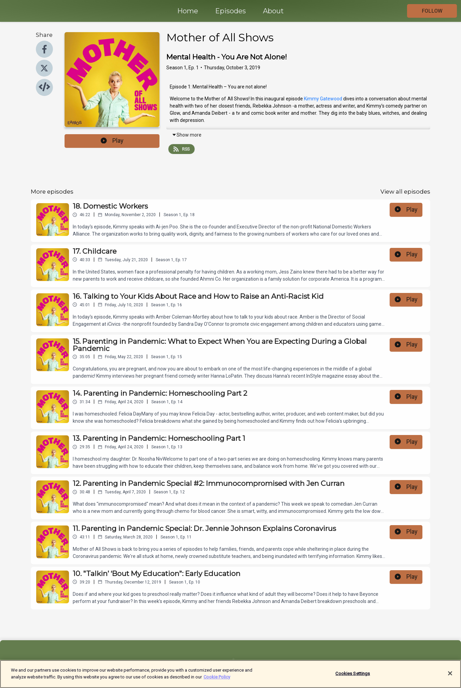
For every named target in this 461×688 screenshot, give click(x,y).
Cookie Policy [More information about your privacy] (217, 679)
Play (112, 140)
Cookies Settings (352, 676)
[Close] (450, 676)
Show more (186, 135)
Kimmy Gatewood (323, 98)
